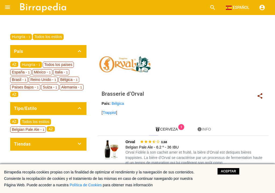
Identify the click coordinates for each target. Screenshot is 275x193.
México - (42, 72)
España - (21, 72)
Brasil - (19, 79)
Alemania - (71, 87)
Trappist (109, 112)
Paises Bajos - (25, 87)
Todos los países (58, 64)
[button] (7, 7)
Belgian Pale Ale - (28, 129)
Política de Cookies (86, 185)
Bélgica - (69, 79)
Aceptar (228, 171)
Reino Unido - (43, 79)
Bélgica (118, 103)
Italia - (61, 72)
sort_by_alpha (14, 64)
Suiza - (50, 87)
